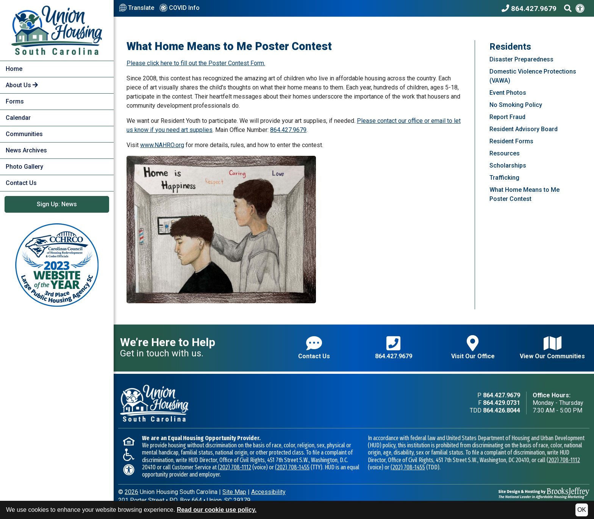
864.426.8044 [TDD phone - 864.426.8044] (501, 410)
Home (14, 68)
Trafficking (504, 177)
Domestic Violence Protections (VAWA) (532, 76)
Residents (510, 46)
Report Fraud (507, 117)
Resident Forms (511, 141)
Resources (504, 153)
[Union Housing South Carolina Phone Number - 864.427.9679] (531, 8)
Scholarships (507, 165)
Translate (136, 8)
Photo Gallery (24, 166)
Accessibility (268, 491)
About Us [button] (22, 85)
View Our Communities (552, 347)
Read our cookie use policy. (216, 509)
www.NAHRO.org (162, 145)
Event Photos (507, 92)
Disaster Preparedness (521, 59)
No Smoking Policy (515, 104)
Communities (24, 134)
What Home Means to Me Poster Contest (524, 194)
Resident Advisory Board (523, 129)
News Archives (26, 150)
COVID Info (179, 8)
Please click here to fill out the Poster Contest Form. (196, 63)
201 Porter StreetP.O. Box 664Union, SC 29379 (184, 500)
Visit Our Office (473, 347)
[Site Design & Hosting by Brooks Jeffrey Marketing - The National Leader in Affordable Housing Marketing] (544, 492)
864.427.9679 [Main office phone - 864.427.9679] (501, 395)
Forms (15, 101)
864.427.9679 (288, 129)
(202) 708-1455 (292, 467)
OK (581, 509)
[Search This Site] (568, 8)
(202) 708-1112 (234, 467)
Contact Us (21, 183)
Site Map (234, 491)
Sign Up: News (57, 204)
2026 (131, 491)
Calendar (18, 117)
